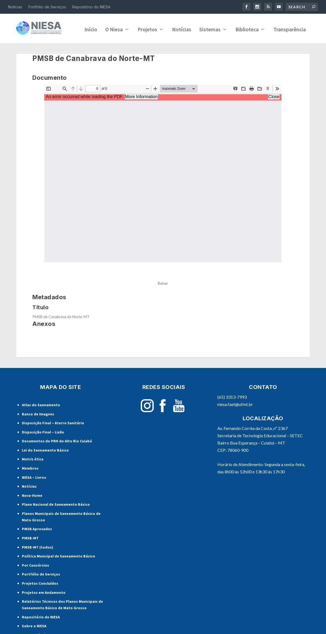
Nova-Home (32, 510)
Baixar (163, 298)
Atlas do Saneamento (41, 420)
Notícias (15, 7)
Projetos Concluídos (40, 598)
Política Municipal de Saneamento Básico (58, 571)
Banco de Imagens (38, 428)
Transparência (225, 45)
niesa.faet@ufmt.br (235, 419)
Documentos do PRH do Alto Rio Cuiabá (57, 456)
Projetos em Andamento (44, 607)
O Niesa (50, 45)
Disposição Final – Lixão (43, 447)
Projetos (83, 45)
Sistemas (145, 45)
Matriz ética (32, 474)
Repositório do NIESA (91, 7)
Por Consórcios (35, 580)
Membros (30, 483)
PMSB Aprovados (37, 544)
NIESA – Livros (34, 492)
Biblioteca (182, 45)
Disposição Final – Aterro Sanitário (53, 438)
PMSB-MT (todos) (37, 562)
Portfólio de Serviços (47, 7)
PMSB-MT (30, 553)
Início (26, 45)
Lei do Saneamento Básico (45, 465)
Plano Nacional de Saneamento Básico (56, 519)
